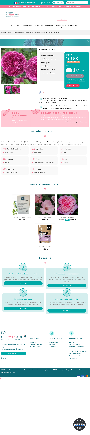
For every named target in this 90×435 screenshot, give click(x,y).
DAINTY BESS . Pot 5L (45, 217)
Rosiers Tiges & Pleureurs (15, 26)
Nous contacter (13, 353)
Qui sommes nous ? (75, 354)
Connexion (53, 347)
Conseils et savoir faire (28, 2)
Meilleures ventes (35, 347)
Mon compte (53, 349)
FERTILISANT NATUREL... (45, 246)
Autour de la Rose (62, 19)
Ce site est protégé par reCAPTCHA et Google (49, 370)
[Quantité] (69, 70)
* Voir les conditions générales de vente (76, 122)
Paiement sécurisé (75, 349)
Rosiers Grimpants (28, 25)
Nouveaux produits (36, 344)
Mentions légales (74, 344)
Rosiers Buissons (48, 25)
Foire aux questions (75, 356)
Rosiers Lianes (39, 25)
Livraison (72, 342)
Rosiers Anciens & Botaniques (61, 26)
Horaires (52, 344)
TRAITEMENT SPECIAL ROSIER (22, 217)
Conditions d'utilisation (76, 347)
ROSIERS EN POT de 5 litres (73, 26)
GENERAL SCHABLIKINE (67, 217)
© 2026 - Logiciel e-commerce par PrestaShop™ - (17, 370)
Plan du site (73, 358)
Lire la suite (23, 283)
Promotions (33, 342)
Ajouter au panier (76, 76)
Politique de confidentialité (78, 351)
